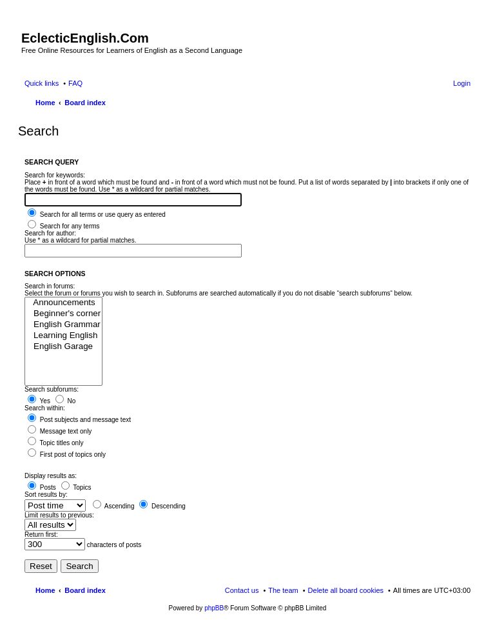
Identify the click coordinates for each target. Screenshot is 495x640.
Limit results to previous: (59, 515)
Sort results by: (46, 494)
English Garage (63, 346)
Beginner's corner (63, 313)
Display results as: (50, 475)
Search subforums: (51, 389)
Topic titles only (55, 442)
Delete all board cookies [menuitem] (345, 590)
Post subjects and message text (79, 419)
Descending (162, 506)
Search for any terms (64, 226)
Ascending (114, 506)
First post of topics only (67, 454)
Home (45, 590)
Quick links (41, 83)
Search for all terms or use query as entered (97, 214)
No (65, 401)
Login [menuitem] (462, 83)
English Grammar (63, 324)
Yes (39, 401)
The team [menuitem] (283, 590)
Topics (76, 487)
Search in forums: (49, 286)
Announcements (63, 302)
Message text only (60, 431)
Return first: (41, 534)
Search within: (44, 408)
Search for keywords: (54, 175)
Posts (42, 487)
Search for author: (50, 233)
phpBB (214, 608)
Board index (85, 590)
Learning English (63, 335)
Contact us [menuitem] (242, 590)
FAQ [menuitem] (75, 83)
